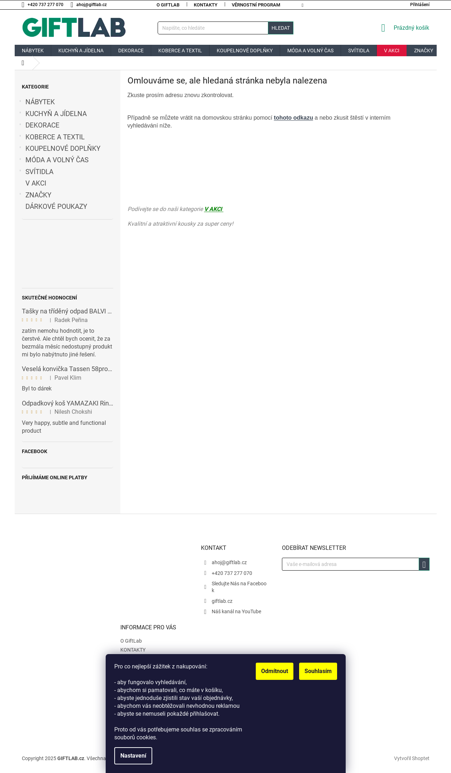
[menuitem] (33, 50)
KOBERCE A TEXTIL (51, 137)
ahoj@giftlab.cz (229, 562)
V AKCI (36, 183)
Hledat (281, 28)
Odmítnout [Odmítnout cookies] (274, 671)
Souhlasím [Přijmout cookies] (318, 671)
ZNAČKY (34, 195)
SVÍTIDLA (35, 172)
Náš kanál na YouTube (236, 611)
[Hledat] (225, 27)
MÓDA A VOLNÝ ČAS (53, 160)
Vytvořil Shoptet (412, 758)
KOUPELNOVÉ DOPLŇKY (59, 149)
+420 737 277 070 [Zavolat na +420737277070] (232, 573)
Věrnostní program (256, 5)
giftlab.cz (222, 601)
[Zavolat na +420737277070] (46, 4)
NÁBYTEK (36, 102)
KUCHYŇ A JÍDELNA (52, 114)
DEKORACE (38, 125)
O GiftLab (168, 5)
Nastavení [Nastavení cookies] (133, 755)
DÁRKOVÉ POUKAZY (57, 207)
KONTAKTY (205, 5)
